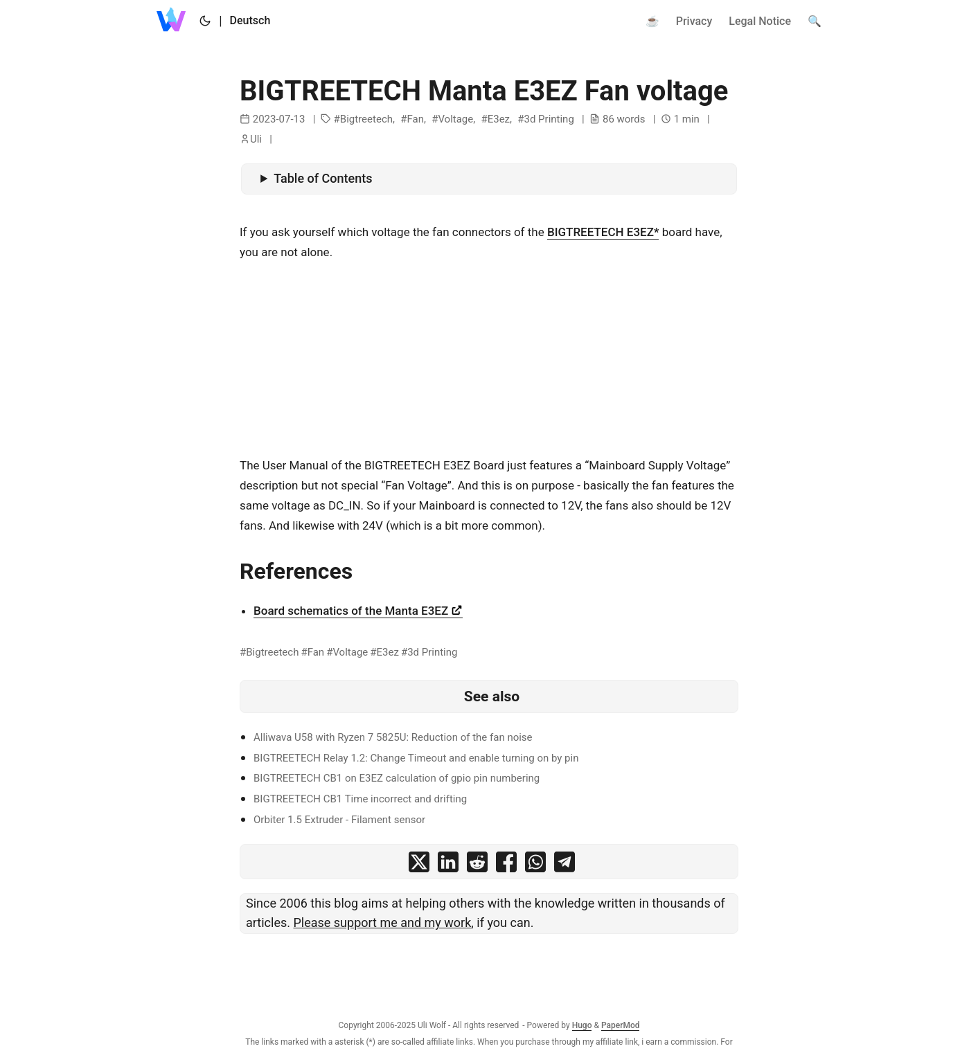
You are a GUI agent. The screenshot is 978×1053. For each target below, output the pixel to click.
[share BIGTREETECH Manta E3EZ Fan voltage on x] (419, 865)
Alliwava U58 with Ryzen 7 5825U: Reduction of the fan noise (393, 737)
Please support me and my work (382, 922)
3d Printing (549, 119)
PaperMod (620, 1025)
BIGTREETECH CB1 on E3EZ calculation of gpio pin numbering (397, 778)
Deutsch (250, 20)
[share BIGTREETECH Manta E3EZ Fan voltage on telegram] (564, 865)
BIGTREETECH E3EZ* (603, 232)
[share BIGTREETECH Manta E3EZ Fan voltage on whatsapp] (535, 865)
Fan (415, 119)
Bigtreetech (366, 119)
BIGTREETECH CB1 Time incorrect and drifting (360, 799)
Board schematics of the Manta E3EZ (358, 611)
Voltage (455, 119)
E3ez (499, 119)
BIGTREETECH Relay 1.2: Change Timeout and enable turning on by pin (416, 758)
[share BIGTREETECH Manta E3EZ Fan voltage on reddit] (477, 865)
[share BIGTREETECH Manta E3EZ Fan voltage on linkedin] (448, 865)
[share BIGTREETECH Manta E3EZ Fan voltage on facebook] (506, 865)
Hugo (582, 1025)
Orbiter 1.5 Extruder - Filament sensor (339, 819)
